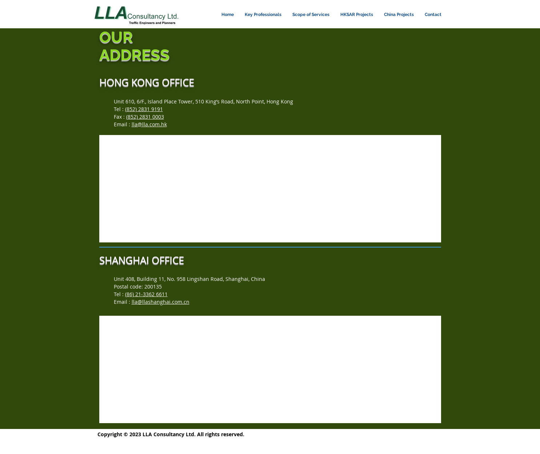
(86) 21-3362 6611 (146, 294)
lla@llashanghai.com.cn (160, 301)
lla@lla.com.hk (149, 124)
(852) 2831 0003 (145, 116)
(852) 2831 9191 (144, 109)
